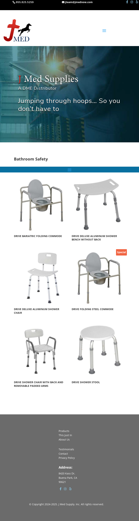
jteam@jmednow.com (79, 2)
